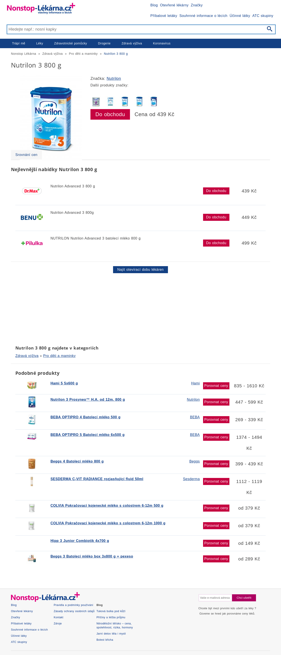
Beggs (194, 461)
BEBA (195, 417)
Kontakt (58, 617)
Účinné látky (240, 16)
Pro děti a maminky (83, 53)
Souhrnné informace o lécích (203, 16)
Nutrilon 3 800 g (116, 53)
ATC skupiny (262, 16)
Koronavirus (162, 43)
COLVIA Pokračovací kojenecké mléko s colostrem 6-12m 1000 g (108, 523)
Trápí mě (18, 43)
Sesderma (191, 479)
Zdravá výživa (132, 43)
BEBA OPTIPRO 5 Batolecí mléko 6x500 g (87, 435)
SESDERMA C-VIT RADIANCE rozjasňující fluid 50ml (96, 479)
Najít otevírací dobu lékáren (140, 269)
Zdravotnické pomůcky (70, 43)
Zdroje (58, 623)
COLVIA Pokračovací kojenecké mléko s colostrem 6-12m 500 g (106, 505)
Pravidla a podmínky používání (73, 605)
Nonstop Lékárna (23, 53)
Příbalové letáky (163, 16)
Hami (195, 383)
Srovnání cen (26, 155)
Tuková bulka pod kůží (110, 611)
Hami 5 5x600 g (64, 383)
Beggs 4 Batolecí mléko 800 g (77, 461)
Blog (154, 5)
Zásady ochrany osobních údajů (74, 611)
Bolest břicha (104, 639)
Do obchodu (110, 114)
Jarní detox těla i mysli (111, 633)
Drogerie (104, 43)
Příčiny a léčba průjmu (110, 617)
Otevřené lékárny (174, 5)
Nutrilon (114, 78)
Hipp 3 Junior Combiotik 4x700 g (79, 541)
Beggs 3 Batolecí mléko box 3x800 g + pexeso (91, 556)
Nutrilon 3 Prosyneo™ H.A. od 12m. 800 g (87, 399)
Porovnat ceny (216, 386)
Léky (39, 43)
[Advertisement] (140, 308)
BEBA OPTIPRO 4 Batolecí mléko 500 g (85, 417)
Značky (197, 5)
